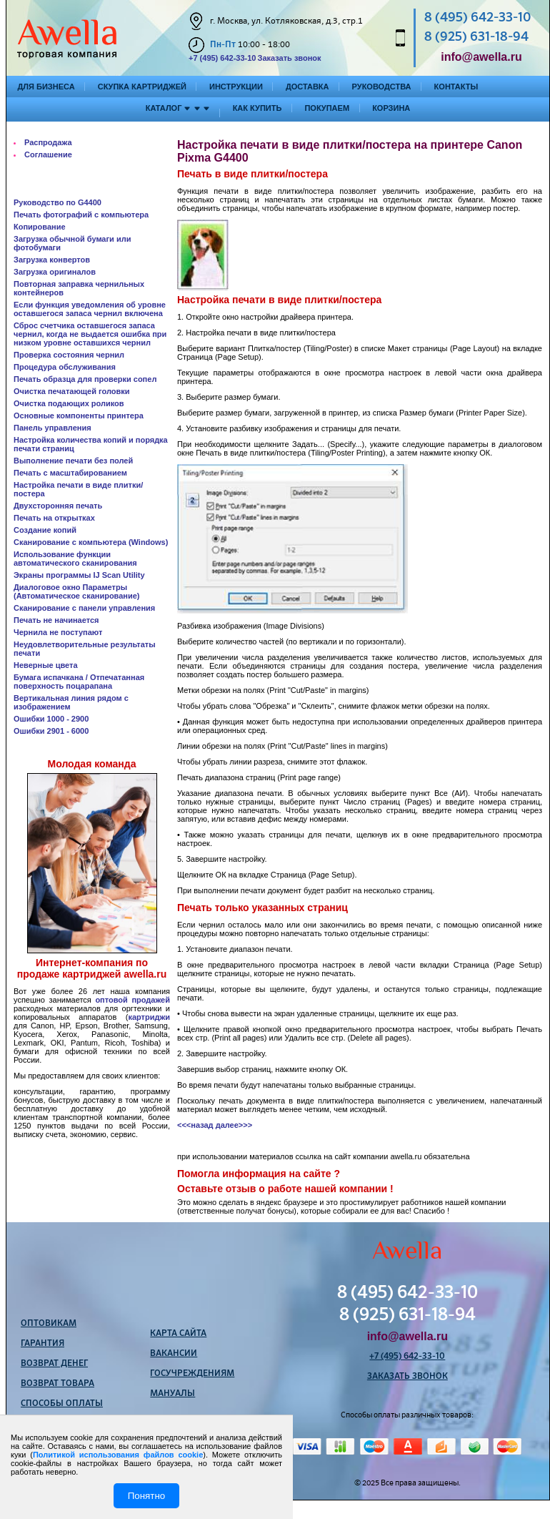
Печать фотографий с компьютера (81, 214)
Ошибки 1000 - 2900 (51, 718)
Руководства (381, 86)
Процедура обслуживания (65, 367)
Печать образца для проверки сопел (85, 379)
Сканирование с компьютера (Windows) (91, 542)
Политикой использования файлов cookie (118, 1454)
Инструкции (236, 86)
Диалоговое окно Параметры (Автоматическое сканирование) (77, 591)
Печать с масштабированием (70, 472)
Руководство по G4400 (57, 202)
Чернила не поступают (58, 632)
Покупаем (326, 108)
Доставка (307, 86)
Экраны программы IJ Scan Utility (79, 575)
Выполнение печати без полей (73, 460)
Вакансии (173, 1354)
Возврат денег (54, 1364)
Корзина (391, 108)
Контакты (456, 86)
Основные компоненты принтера (79, 415)
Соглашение (48, 154)
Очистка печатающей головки (71, 391)
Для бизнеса (46, 86)
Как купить (257, 108)
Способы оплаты (62, 1404)
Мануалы (172, 1394)
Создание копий (45, 530)
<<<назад (195, 1125)
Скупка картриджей (142, 86)
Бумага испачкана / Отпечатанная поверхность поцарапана (79, 681)
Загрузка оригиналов (55, 271)
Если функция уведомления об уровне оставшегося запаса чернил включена (90, 309)
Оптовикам (48, 1323)
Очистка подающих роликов (69, 403)
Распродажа (48, 142)
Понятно (146, 1495)
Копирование (40, 226)
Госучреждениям (192, 1374)
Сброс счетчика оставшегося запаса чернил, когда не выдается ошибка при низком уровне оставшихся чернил (90, 334)
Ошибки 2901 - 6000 (51, 731)
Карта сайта (178, 1333)
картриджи (149, 1017)
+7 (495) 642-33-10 (222, 58)
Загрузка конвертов (52, 259)
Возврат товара (57, 1384)
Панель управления (52, 427)
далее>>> (234, 1125)
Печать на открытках (54, 517)
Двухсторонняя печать (58, 505)
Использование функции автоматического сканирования (75, 558)
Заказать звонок (289, 58)
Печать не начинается (56, 620)
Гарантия (42, 1343)
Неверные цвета (46, 665)
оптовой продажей (132, 1000)
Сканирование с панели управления (84, 608)
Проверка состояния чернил (69, 354)
